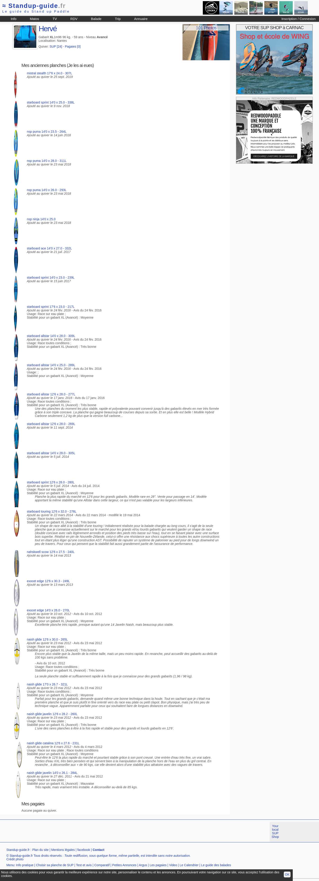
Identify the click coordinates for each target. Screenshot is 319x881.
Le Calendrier (189, 865)
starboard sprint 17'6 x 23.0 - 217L (51, 306)
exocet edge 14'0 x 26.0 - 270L (48, 610)
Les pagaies (158, 865)
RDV (74, 19)
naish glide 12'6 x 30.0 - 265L (47, 639)
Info (13, 19)
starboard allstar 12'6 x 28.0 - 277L (51, 394)
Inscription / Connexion (298, 19)
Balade (96, 19)
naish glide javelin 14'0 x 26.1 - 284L (52, 773)
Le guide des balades (216, 865)
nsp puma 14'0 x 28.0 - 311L (47, 161)
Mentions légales (63, 850)
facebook (83, 850)
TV (54, 19)
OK (287, 874)
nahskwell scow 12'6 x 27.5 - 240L (51, 552)
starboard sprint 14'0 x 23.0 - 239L (51, 277)
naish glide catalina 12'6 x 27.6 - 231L (53, 743)
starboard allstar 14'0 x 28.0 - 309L (51, 336)
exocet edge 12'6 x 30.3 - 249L (48, 581)
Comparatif (101, 865)
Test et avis (84, 865)
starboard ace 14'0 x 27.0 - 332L (49, 248)
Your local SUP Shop (275, 831)
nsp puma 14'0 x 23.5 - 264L (47, 131)
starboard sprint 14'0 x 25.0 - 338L (51, 102)
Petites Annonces (124, 865)
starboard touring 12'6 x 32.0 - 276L (51, 511)
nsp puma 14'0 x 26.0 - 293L (47, 190)
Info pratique (24, 865)
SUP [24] (56, 46)
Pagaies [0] (73, 46)
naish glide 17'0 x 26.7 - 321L (47, 684)
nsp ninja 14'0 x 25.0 (41, 219)
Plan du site (40, 850)
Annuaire (141, 19)
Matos (34, 19)
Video (173, 865)
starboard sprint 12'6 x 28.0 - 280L (51, 482)
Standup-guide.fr (18, 850)
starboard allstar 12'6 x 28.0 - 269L (51, 424)
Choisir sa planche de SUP (55, 865)
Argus (143, 865)
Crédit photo (14, 859)
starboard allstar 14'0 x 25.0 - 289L (51, 365)
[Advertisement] (81, 832)
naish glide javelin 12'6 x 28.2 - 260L (52, 714)
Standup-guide (34, 5)
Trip (117, 19)
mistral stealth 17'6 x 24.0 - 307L (49, 73)
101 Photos (206, 27)
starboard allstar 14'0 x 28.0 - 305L (51, 453)
